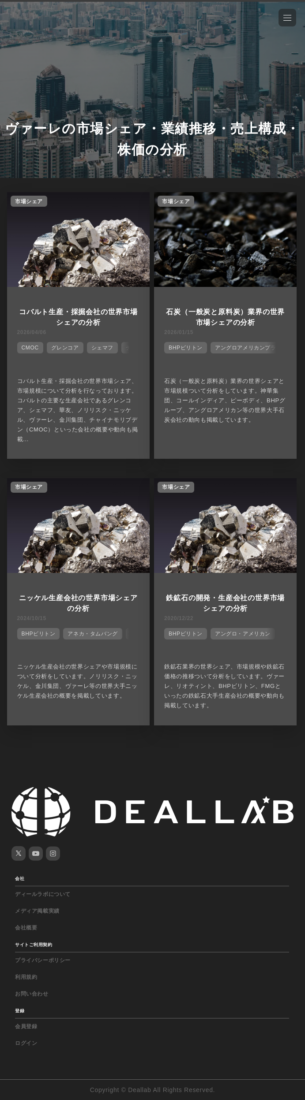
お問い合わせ (32, 994)
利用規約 (26, 977)
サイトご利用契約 (33, 944)
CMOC (30, 348)
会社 (19, 878)
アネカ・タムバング (92, 634)
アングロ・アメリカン (243, 634)
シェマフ (102, 348)
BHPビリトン (186, 348)
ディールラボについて (43, 894)
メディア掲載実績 (37, 911)
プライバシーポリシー (43, 960)
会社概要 (26, 928)
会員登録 (26, 1026)
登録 (19, 1010)
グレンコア (65, 348)
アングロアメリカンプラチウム (254, 348)
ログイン (26, 1043)
